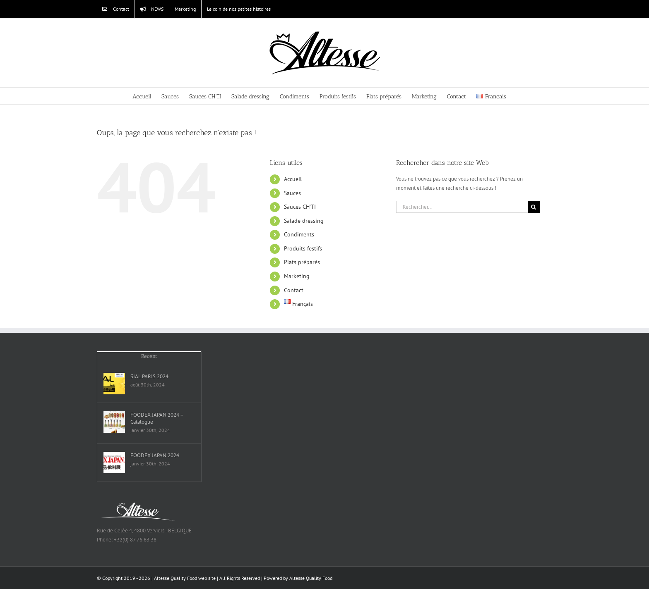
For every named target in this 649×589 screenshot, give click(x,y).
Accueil (293, 179)
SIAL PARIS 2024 (149, 376)
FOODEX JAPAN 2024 (154, 455)
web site (207, 578)
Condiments (299, 234)
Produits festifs (303, 248)
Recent (149, 356)
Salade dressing (304, 220)
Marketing (297, 276)
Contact (293, 290)
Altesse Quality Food (310, 578)
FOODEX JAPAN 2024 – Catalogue (156, 418)
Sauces (292, 193)
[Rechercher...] (462, 207)
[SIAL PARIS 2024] (114, 383)
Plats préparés (302, 262)
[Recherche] (534, 207)
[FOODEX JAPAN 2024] (114, 462)
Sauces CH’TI (300, 206)
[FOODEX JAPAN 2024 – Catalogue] (114, 422)
